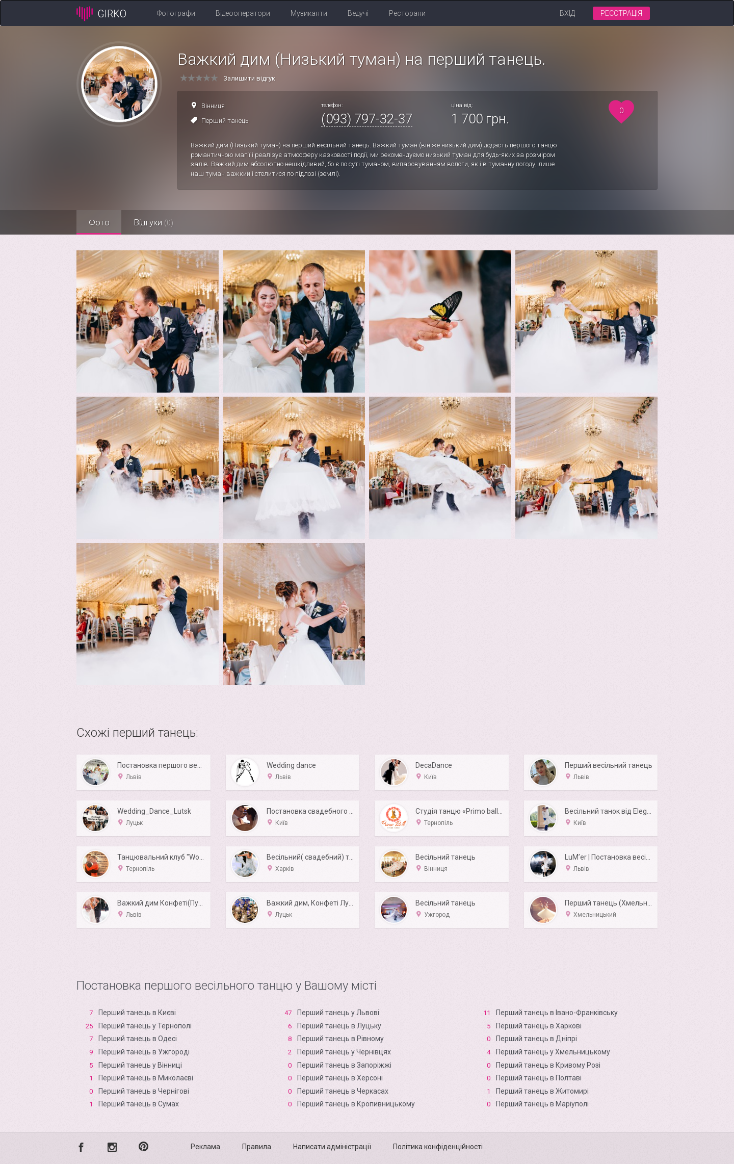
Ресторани (407, 13)
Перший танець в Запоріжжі (344, 1065)
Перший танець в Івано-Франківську (557, 1012)
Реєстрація (621, 13)
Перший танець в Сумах (138, 1104)
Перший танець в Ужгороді (144, 1052)
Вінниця (213, 106)
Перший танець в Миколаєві (145, 1078)
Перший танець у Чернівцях (344, 1052)
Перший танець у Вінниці (140, 1065)
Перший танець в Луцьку (339, 1026)
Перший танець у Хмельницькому (553, 1052)
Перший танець (225, 120)
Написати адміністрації (332, 1147)
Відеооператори (243, 13)
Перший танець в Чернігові (143, 1091)
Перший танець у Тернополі (145, 1026)
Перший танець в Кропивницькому (356, 1104)
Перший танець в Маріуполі (542, 1104)
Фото (99, 222)
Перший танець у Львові (338, 1012)
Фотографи (176, 13)
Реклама (205, 1147)
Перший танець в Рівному (340, 1038)
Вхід (567, 13)
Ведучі (358, 13)
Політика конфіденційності (438, 1147)
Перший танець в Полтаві (539, 1078)
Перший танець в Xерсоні (340, 1078)
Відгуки (155, 222)
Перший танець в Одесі (137, 1038)
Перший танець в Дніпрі (536, 1038)
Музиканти (309, 13)
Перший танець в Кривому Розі (548, 1065)
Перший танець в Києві (137, 1012)
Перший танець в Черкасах (342, 1091)
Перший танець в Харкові (539, 1026)
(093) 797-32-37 (366, 118)
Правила (256, 1147)
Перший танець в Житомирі (542, 1091)
